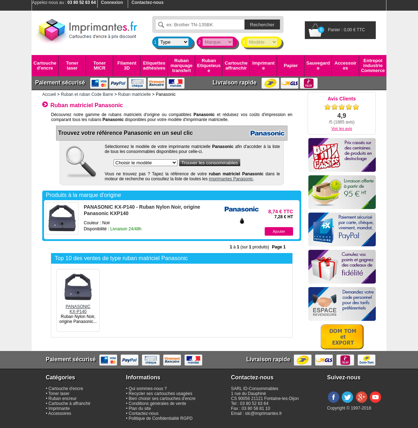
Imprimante (263, 65)
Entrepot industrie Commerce (373, 65)
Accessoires (345, 65)
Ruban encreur (63, 398)
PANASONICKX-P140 (78, 306)
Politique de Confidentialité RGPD (161, 418)
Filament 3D (126, 65)
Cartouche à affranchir (70, 403)
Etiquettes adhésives (154, 65)
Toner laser (72, 65)
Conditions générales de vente (157, 403)
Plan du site (140, 408)
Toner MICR (99, 65)
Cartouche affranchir (236, 65)
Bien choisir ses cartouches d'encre (162, 398)
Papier (291, 65)
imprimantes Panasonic (231, 178)
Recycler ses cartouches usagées (160, 393)
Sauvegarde (318, 65)
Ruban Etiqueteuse (208, 65)
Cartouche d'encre (44, 65)
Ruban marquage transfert (181, 65)
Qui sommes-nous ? (148, 388)
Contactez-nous (144, 413)
